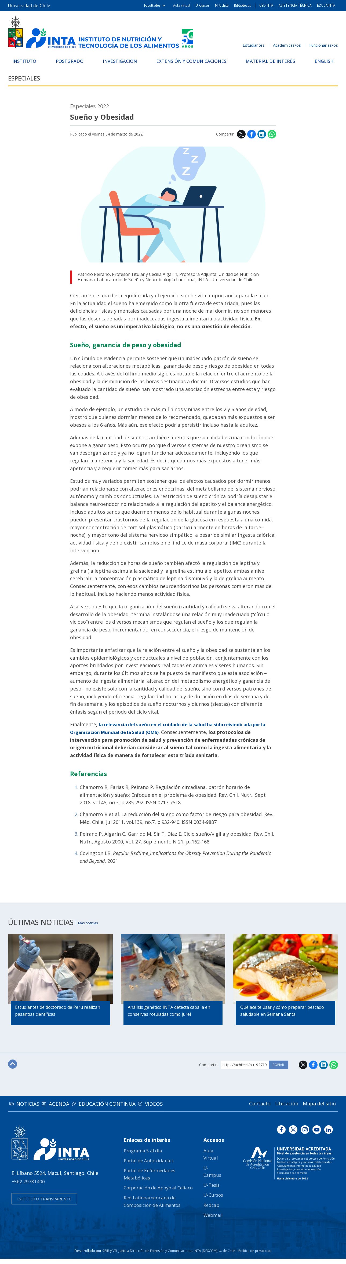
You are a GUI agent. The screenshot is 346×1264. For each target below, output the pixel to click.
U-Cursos (203, 5)
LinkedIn (261, 139)
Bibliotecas (242, 5)
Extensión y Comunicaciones (194, 62)
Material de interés (269, 62)
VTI (114, 1256)
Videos (183, 1108)
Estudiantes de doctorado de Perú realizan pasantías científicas (58, 1016)
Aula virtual (181, 5)
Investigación (124, 60)
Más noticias (93, 927)
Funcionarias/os (323, 45)
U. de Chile (227, 1256)
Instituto (29, 60)
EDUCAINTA (326, 5)
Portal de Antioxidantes (149, 1166)
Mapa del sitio (316, 1108)
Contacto (247, 1108)
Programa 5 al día (143, 1156)
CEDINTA (266, 5)
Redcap (211, 1210)
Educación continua (127, 1108)
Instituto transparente (44, 1204)
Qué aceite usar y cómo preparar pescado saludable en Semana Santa (283, 1016)
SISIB (105, 1256)
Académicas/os (287, 45)
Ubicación (279, 1108)
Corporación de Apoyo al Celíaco (158, 1193)
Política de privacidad (254, 1256)
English (319, 60)
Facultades (152, 5)
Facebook (251, 139)
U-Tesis (211, 1190)
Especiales (28, 83)
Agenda (71, 1108)
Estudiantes (254, 45)
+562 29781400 (28, 1187)
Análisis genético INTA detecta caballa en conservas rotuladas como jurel (170, 1016)
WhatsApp (272, 139)
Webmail (213, 1220)
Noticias (31, 1108)
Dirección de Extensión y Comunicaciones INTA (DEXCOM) (173, 1256)
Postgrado (74, 60)
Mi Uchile (222, 5)
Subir (13, 1070)
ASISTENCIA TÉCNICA (295, 5)
